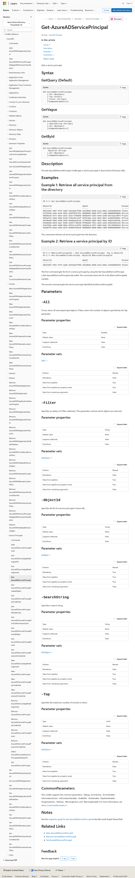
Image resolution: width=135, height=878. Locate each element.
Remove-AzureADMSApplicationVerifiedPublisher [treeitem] (20, 441)
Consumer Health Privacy (72, 876)
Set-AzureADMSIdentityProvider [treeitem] (20, 816)
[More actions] (126, 19)
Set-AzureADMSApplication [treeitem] (20, 781)
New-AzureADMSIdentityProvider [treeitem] (20, 335)
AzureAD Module (55, 35)
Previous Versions (22, 876)
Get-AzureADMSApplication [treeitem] (20, 166)
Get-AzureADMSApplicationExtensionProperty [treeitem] (20, 174)
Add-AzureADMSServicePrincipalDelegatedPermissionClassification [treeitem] (20, 63)
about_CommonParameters (53, 805)
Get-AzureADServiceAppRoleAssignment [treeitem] (21, 569)
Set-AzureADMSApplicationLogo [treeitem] (20, 787)
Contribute (44, 876)
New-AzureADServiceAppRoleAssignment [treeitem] (21, 663)
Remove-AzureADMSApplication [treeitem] (18, 392)
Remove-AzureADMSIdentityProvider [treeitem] (20, 472)
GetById (46, 555)
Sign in (129, 3)
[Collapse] (31, 17)
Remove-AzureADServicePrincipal (61, 836)
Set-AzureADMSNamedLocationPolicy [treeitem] (20, 825)
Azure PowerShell (64, 19)
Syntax (47, 45)
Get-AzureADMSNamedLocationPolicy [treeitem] (20, 233)
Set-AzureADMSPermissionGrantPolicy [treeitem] (20, 847)
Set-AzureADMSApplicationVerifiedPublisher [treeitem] (20, 796)
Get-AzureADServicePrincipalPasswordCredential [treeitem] (21, 652)
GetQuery (46, 457)
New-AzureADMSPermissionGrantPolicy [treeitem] (20, 365)
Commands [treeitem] (13, 43)
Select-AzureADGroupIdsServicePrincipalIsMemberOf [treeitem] (21, 754)
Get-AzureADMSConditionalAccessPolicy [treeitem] (20, 196)
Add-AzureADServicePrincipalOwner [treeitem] (21, 547)
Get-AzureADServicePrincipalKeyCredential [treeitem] (21, 598)
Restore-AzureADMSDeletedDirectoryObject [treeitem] (20, 527)
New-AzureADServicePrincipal (59, 833)
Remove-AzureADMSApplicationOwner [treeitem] (20, 419)
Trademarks (104, 876)
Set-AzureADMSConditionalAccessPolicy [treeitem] (20, 807)
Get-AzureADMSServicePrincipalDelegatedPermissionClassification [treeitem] (20, 267)
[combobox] (17, 23)
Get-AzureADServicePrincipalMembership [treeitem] (20, 609)
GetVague (46, 652)
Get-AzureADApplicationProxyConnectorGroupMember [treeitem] (20, 151)
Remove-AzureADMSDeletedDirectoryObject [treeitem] (20, 463)
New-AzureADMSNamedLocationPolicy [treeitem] (20, 344)
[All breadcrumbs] (43, 19)
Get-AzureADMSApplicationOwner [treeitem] (20, 185)
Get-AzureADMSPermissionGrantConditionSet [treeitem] (20, 243)
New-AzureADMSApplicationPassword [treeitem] (20, 314)
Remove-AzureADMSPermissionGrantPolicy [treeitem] (20, 503)
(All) (44, 360)
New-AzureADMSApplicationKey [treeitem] (19, 305)
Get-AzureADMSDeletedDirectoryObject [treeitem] (20, 206)
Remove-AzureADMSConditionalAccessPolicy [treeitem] (20, 452)
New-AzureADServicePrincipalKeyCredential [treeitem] (21, 682)
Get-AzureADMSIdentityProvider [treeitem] (20, 224)
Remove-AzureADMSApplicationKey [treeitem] (19, 410)
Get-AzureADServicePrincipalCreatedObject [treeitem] (21, 588)
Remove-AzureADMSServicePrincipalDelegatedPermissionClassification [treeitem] (20, 515)
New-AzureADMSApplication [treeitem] (20, 288)
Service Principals (92, 19)
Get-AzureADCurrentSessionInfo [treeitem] (20, 160)
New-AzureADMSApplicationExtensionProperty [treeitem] (20, 296)
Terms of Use (91, 876)
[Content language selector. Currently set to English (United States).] (13, 870)
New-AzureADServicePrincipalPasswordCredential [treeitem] (21, 693)
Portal (106, 10)
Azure (51, 19)
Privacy (54, 876)
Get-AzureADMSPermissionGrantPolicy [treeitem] (20, 254)
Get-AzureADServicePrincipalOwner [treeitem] (21, 642)
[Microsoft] (4, 3)
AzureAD (78, 19)
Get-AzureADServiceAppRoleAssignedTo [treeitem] (21, 558)
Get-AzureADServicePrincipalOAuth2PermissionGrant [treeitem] (21, 620)
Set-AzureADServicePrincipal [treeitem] (20, 764)
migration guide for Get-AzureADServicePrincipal (70, 819)
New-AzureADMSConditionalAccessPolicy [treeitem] (20, 325)
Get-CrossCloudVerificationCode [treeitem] (20, 277)
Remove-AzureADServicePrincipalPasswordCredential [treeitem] (21, 743)
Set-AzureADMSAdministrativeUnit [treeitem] (20, 773)
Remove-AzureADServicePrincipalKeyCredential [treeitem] (21, 722)
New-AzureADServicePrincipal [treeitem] (20, 673)
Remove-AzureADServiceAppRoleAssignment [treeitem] (21, 703)
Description (47, 48)
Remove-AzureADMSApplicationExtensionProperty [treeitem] (20, 401)
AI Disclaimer (7, 876)
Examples (48, 51)
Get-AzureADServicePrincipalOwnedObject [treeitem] (21, 631)
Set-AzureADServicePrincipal (59, 840)
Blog (33, 876)
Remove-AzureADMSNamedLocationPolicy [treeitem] (20, 481)
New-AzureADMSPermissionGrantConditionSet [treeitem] (20, 355)
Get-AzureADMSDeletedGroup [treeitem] (19, 216)
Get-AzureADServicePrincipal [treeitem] (21, 578)
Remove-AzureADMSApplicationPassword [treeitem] (20, 430)
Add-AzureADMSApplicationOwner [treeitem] (20, 51)
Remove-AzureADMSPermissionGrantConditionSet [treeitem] (20, 492)
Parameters (48, 55)
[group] (85, 215)
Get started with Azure (122, 10)
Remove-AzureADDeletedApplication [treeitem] (20, 384)
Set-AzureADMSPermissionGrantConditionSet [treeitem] (20, 836)
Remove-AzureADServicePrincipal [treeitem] (20, 713)
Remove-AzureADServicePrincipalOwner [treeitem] (21, 733)
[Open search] (123, 3)
